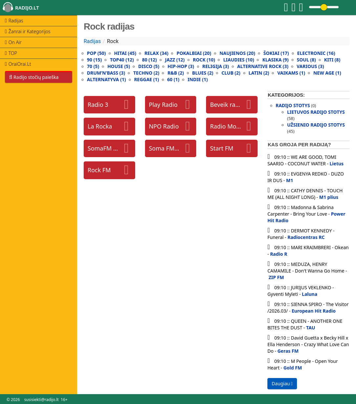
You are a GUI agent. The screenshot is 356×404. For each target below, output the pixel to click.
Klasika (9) (275, 60)
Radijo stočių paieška (33, 77)
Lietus (337, 163)
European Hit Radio (314, 311)
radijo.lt (27, 7)
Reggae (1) (146, 79)
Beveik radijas (225, 104)
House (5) (118, 66)
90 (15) (94, 60)
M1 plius (328, 197)
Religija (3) (215, 66)
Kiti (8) (332, 60)
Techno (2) (146, 73)
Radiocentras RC (306, 237)
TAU (310, 327)
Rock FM (99, 170)
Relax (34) (156, 53)
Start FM (221, 148)
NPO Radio (164, 126)
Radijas (92, 41)
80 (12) (149, 60)
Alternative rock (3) (262, 66)
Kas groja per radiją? (299, 144)
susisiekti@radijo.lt (41, 399)
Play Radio (163, 104)
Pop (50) (96, 53)
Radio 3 (98, 104)
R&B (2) (175, 73)
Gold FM (292, 368)
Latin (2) (259, 73)
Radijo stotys (293, 105)
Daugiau (282, 383)
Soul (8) (306, 60)
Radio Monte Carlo (225, 126)
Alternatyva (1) (106, 79)
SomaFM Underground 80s (103, 148)
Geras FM (287, 351)
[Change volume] (324, 7)
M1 (289, 180)
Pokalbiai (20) (194, 53)
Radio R (278, 254)
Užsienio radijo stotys (316, 125)
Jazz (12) (175, 60)
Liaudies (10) (238, 60)
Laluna (309, 294)
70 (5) (93, 66)
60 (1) (173, 79)
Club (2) (231, 73)
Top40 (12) (122, 60)
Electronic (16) (316, 53)
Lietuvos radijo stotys (316, 112)
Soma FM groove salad (164, 148)
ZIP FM (276, 277)
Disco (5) (148, 66)
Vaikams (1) (291, 73)
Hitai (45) (125, 53)
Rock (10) (204, 60)
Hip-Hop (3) (181, 66)
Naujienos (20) (237, 53)
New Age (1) (327, 73)
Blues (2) (202, 73)
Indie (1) (198, 79)
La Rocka (100, 126)
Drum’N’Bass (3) (106, 73)
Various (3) (310, 66)
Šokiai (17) (276, 53)
